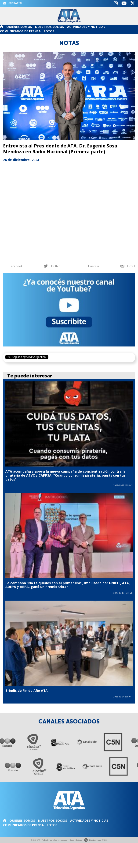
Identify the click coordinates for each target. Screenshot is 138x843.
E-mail (127, 266)
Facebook (12, 266)
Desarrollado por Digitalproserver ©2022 (88, 840)
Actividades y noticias (86, 27)
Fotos (49, 31)
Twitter (52, 266)
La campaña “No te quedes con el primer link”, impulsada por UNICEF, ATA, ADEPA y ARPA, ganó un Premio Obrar (67, 585)
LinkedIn (90, 266)
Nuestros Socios (49, 27)
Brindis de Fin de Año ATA (26, 690)
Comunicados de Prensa (20, 31)
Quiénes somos (19, 27)
